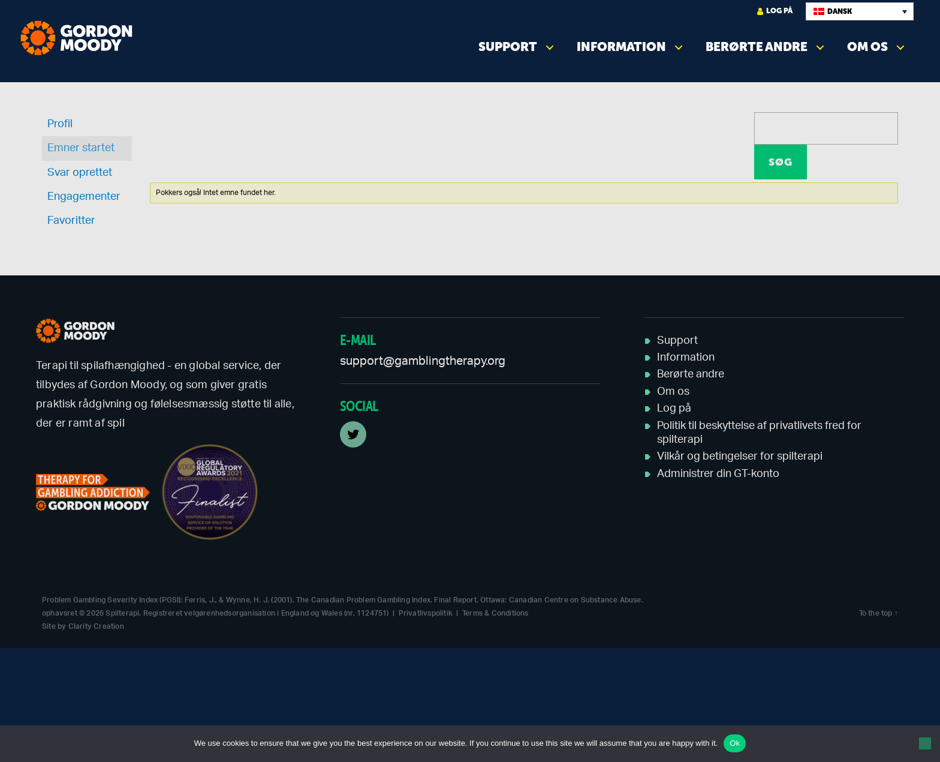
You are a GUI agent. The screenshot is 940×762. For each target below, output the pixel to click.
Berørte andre (757, 47)
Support (507, 47)
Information (621, 47)
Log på (775, 11)
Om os (867, 47)
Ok (735, 743)
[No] (925, 743)
